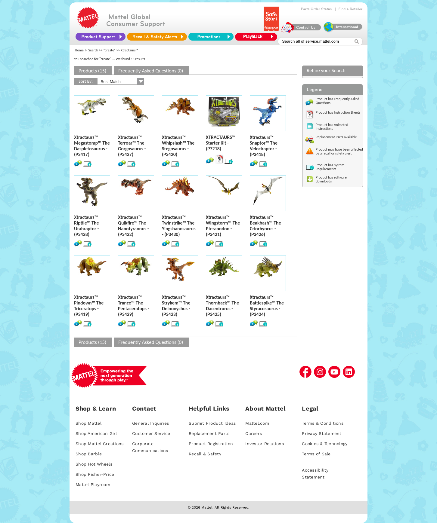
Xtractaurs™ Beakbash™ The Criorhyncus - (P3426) (265, 225)
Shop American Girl (96, 433)
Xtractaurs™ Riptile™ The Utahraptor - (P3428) (86, 225)
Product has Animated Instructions (332, 127)
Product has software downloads (331, 179)
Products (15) (92, 71)
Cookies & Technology (324, 443)
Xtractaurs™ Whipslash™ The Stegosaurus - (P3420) (178, 145)
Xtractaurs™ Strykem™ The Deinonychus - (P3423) (176, 305)
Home (79, 50)
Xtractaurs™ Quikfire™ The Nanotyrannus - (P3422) (133, 225)
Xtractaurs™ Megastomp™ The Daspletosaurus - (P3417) (92, 145)
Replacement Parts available (336, 137)
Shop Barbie (89, 453)
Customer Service (151, 433)
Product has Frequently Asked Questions (337, 101)
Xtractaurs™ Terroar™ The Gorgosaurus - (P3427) (132, 145)
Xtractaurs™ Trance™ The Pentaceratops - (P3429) (133, 305)
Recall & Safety (205, 453)
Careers (253, 433)
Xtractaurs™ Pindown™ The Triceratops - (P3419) (89, 305)
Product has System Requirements (330, 167)
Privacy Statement (321, 433)
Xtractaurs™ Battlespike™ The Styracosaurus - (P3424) (267, 305)
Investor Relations (264, 443)
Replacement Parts (209, 433)
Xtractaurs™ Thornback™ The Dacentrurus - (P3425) (222, 305)
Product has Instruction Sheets (338, 112)
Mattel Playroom (93, 484)
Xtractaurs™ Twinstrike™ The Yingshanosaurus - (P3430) (179, 225)
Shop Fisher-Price (95, 474)
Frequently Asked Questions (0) (150, 71)
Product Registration (211, 443)
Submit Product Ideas (212, 423)
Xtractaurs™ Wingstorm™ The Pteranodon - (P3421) (223, 225)
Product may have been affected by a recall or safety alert (339, 151)
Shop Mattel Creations (99, 443)
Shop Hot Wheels (94, 464)
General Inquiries (150, 423)
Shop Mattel (88, 423)
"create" (110, 50)
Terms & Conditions (322, 423)
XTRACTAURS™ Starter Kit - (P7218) (220, 142)
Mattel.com (257, 423)
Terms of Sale (316, 453)
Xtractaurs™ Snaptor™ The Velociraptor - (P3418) (263, 145)
